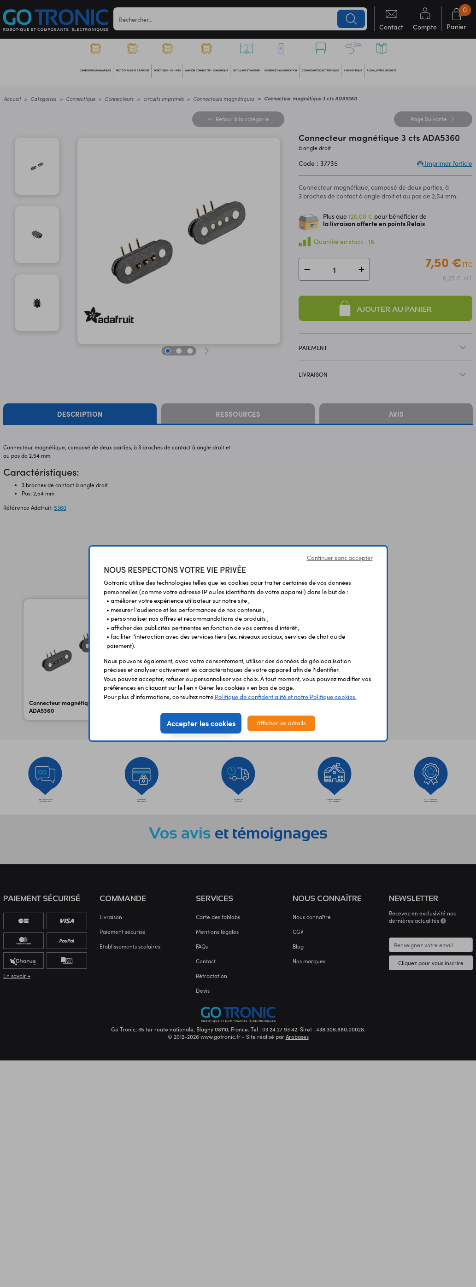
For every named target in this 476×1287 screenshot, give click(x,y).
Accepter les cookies (201, 723)
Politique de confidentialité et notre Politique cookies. (286, 697)
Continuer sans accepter (340, 557)
